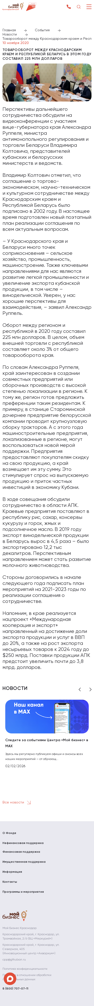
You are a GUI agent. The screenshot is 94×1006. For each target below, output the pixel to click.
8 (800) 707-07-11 (15, 988)
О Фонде (9, 833)
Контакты (10, 881)
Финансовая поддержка (21, 851)
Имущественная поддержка (24, 861)
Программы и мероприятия (23, 891)
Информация (12, 871)
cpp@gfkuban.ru (14, 959)
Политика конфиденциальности (25, 968)
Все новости (18, 802)
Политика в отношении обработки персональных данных (27, 977)
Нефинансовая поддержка (23, 843)
